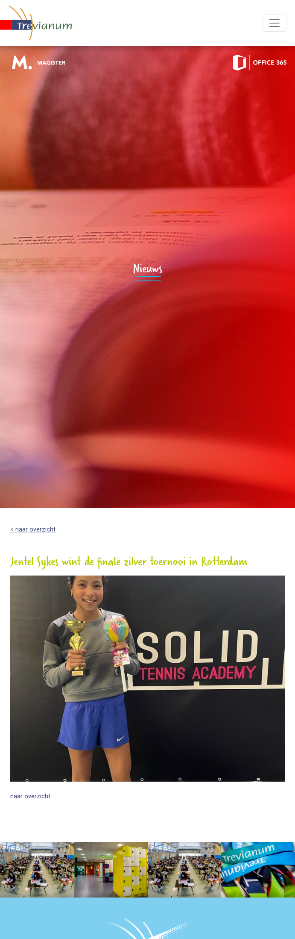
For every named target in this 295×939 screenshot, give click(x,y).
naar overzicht (30, 796)
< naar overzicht (32, 529)
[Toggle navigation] (274, 23)
